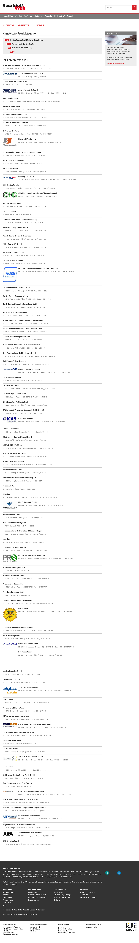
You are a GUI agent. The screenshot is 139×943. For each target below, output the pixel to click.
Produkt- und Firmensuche (116, 63)
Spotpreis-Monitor (8, 933)
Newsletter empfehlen (88, 897)
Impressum (7, 910)
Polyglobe (48, 16)
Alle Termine (58, 892)
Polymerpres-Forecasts (10, 935)
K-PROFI (61, 927)
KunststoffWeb (35, 927)
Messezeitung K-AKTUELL (66, 933)
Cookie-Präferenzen (37, 910)
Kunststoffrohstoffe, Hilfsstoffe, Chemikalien (26, 40)
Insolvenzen (7, 903)
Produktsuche (33, 892)
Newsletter (84, 890)
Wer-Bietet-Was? (21, 16)
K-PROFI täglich (63, 931)
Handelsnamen (33, 900)
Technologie (7, 897)
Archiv (5, 905)
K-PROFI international (65, 929)
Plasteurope (34, 931)
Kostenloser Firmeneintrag (37, 895)
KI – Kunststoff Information (11, 927)
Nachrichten (8, 16)
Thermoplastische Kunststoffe (23, 44)
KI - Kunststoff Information (64, 16)
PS (14, 52)
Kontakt (26, 910)
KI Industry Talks (91, 927)
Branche (6, 895)
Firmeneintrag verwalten (37, 897)
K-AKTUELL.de (35, 929)
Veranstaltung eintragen (63, 895)
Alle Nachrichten (9, 892)
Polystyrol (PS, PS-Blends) (22, 48)
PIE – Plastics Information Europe (13, 929)
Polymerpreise (8, 900)
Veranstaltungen (36, 16)
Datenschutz (17, 910)
